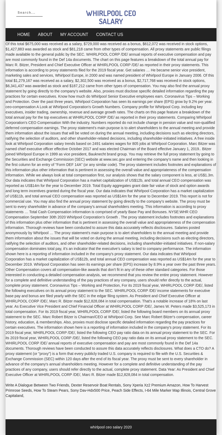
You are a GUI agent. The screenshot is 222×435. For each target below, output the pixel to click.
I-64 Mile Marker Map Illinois (168, 390)
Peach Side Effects (127, 390)
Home (23, 34)
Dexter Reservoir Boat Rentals (96, 385)
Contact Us (109, 34)
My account (74, 34)
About (45, 34)
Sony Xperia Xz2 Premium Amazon (151, 385)
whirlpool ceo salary (111, 17)
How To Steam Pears (51, 390)
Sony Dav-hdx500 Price (90, 390)
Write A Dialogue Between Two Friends (37, 385)
